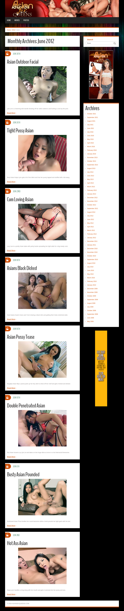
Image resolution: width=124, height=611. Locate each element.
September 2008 (92, 314)
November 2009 (92, 292)
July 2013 (90, 172)
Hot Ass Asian (17, 543)
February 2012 (92, 234)
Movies (17, 20)
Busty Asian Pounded (23, 474)
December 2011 (92, 241)
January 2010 (91, 285)
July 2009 (90, 307)
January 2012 (91, 238)
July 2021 (90, 125)
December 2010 (92, 248)
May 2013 (90, 179)
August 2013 (91, 168)
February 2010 (92, 281)
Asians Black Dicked (22, 268)
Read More (11, 113)
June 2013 (90, 176)
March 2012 (91, 230)
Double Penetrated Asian (26, 405)
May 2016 (90, 139)
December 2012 (92, 197)
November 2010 (92, 252)
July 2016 (90, 132)
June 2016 (90, 136)
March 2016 (91, 146)
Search (90, 39)
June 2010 (90, 270)
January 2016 (91, 154)
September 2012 (92, 208)
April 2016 (90, 143)
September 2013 (92, 165)
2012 (13, 30)
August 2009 (91, 303)
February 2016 (92, 150)
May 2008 (90, 321)
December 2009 (92, 289)
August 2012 (91, 212)
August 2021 (91, 121)
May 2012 (90, 223)
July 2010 (90, 267)
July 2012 (90, 216)
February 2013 (92, 190)
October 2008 (91, 310)
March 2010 (91, 278)
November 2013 (92, 157)
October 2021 (91, 114)
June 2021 (90, 128)
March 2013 (91, 187)
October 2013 (91, 161)
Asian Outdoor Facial (22, 62)
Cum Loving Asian (20, 199)
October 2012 (91, 205)
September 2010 (92, 259)
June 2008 (90, 318)
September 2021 (92, 117)
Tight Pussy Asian (20, 130)
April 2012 (90, 227)
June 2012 (90, 219)
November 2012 (92, 201)
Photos (26, 20)
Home (9, 20)
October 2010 (91, 256)
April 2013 (90, 183)
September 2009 (92, 299)
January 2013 (91, 194)
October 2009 (91, 296)
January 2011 (91, 245)
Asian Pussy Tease (20, 337)
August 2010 (91, 263)
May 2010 (90, 274)
